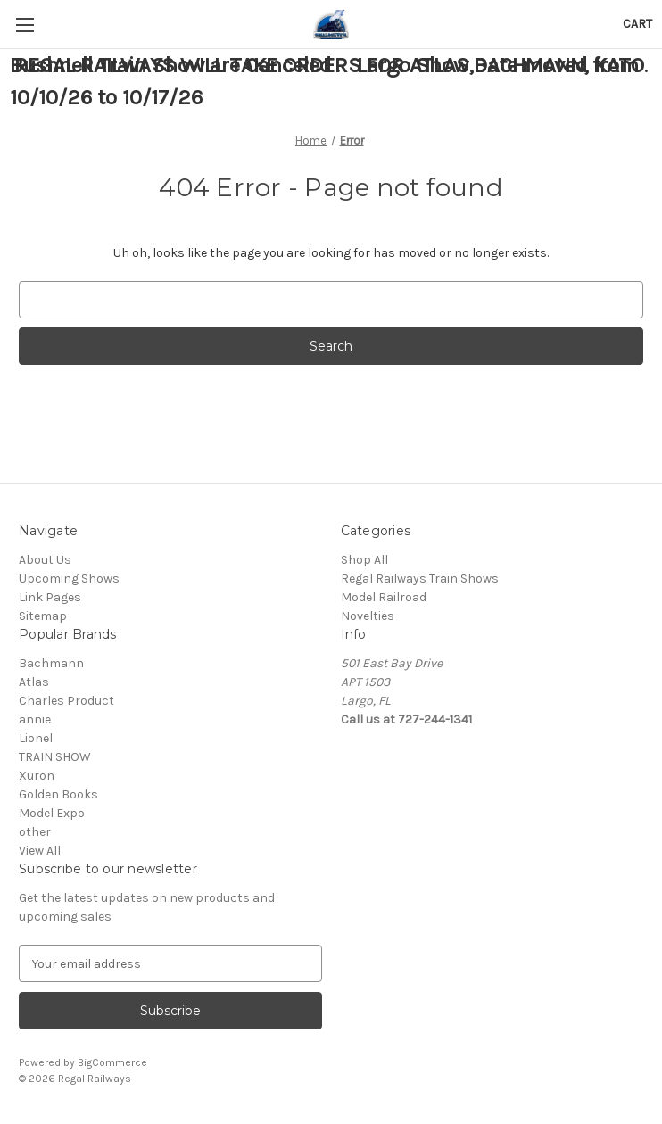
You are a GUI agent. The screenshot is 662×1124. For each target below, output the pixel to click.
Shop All (364, 559)
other (35, 831)
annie (35, 719)
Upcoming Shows (69, 578)
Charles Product (66, 700)
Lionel (36, 738)
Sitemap (43, 616)
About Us (45, 559)
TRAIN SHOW (55, 756)
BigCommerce (112, 1062)
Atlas (34, 682)
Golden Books (58, 794)
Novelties (367, 616)
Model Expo (52, 813)
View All (40, 850)
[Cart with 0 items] (637, 23)
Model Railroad (383, 597)
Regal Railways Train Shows (420, 578)
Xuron (36, 775)
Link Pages (50, 597)
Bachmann (51, 663)
